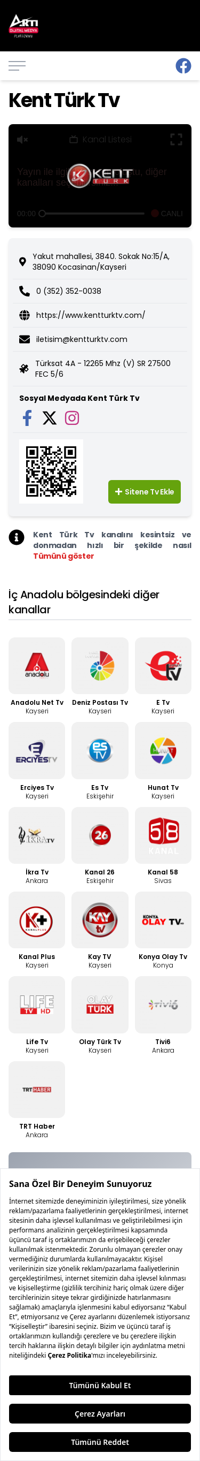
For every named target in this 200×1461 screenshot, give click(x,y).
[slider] (42, 213)
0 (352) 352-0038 (68, 291)
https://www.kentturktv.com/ (91, 315)
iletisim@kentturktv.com (81, 339)
